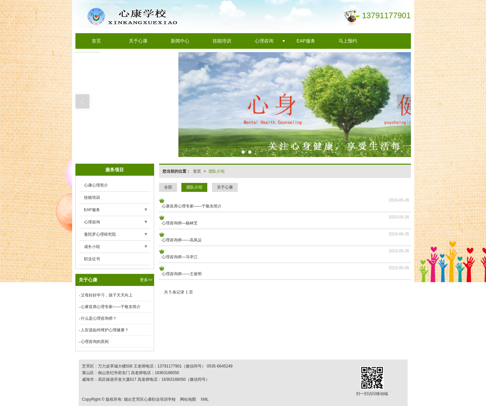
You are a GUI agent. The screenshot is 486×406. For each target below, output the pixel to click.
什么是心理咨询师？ (99, 318)
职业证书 (92, 259)
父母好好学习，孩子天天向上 (107, 295)
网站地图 (188, 399)
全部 (168, 187)
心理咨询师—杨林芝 (180, 223)
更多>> (146, 280)
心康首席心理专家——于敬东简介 (192, 206)
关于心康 (138, 40)
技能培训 (222, 40)
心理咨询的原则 (95, 341)
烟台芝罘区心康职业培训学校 (150, 399)
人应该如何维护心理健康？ (105, 330)
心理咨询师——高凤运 (182, 240)
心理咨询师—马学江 (180, 257)
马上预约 (348, 40)
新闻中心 (180, 40)
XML (204, 399)
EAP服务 (306, 40)
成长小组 (92, 246)
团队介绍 (217, 171)
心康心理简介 (96, 185)
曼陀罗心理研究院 (100, 234)
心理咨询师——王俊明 (182, 274)
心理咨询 (264, 40)
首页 (96, 40)
